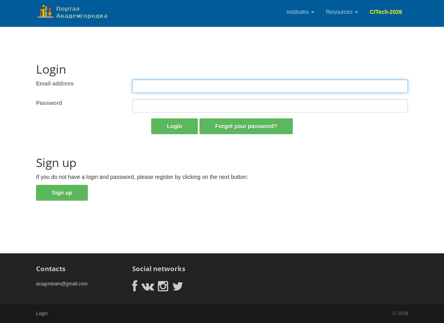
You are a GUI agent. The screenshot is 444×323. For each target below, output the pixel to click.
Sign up (62, 193)
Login (174, 126)
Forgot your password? (246, 126)
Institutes (300, 12)
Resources (342, 12)
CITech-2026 (386, 12)
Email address (55, 83)
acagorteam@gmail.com (61, 284)
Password (49, 103)
